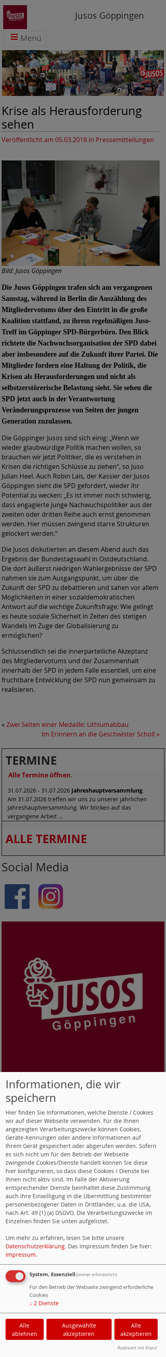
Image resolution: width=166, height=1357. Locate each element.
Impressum (21, 1254)
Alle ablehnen (24, 1329)
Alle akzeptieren (136, 1329)
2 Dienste (44, 1303)
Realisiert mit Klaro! (137, 1348)
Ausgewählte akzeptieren (79, 1329)
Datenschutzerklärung (35, 1246)
